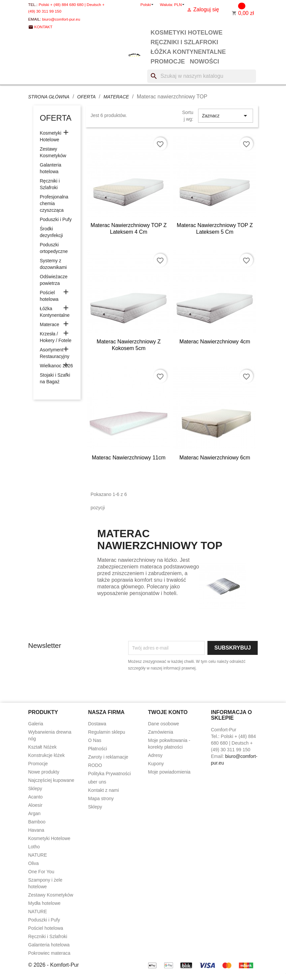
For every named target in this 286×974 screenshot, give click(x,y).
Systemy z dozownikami (53, 264)
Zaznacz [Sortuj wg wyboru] (225, 116)
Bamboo (37, 821)
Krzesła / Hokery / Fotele (56, 337)
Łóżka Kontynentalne (188, 52)
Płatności (97, 748)
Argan (34, 813)
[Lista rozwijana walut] (180, 4)
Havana (36, 830)
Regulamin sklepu (106, 732)
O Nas (95, 740)
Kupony (156, 763)
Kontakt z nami (103, 790)
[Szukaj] (201, 76)
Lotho (34, 846)
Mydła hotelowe (44, 903)
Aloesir (35, 805)
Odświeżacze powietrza (54, 280)
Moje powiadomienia (169, 772)
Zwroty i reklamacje (108, 757)
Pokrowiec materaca (49, 953)
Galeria (35, 723)
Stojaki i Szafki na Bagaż (55, 378)
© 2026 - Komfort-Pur (53, 965)
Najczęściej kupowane (51, 780)
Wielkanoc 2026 (56, 365)
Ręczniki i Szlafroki (184, 42)
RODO (95, 765)
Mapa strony (101, 798)
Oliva (33, 863)
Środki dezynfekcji (51, 232)
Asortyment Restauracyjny (55, 353)
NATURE (37, 855)
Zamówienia (160, 732)
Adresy (155, 755)
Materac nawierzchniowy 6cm (214, 457)
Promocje (167, 61)
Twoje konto (168, 712)
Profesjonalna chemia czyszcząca (54, 203)
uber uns (97, 782)
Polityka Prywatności (109, 773)
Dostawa (97, 723)
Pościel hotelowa (49, 296)
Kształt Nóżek (42, 747)
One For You (41, 871)
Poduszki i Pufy (56, 219)
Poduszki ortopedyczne (54, 248)
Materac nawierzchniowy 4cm (214, 341)
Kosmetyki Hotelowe (186, 32)
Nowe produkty (43, 772)
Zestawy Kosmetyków (53, 152)
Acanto (35, 796)
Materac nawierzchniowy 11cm (128, 457)
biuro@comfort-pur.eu (61, 19)
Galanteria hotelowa (51, 168)
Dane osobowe (163, 723)
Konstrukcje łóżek (46, 755)
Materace (49, 324)
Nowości (204, 61)
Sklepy (35, 788)
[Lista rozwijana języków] (148, 4)
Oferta (56, 117)
